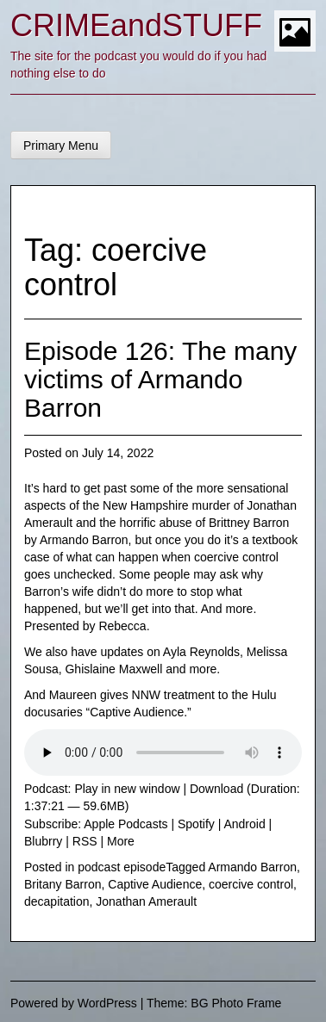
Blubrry (43, 841)
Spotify (196, 824)
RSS (84, 841)
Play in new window (126, 789)
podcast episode (122, 867)
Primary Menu (60, 145)
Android (244, 824)
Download (216, 789)
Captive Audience (155, 884)
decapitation (57, 901)
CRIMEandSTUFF (136, 25)
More (121, 841)
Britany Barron (62, 884)
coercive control (251, 884)
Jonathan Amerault (146, 901)
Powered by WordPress (73, 1003)
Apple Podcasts (125, 824)
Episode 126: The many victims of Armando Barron (160, 379)
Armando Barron (252, 867)
